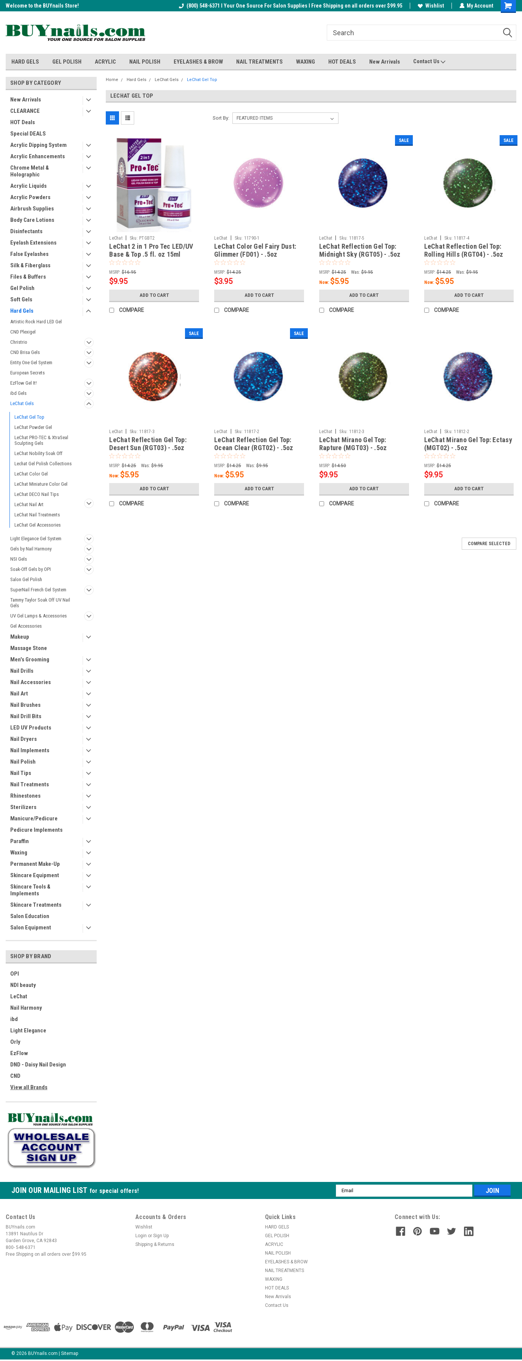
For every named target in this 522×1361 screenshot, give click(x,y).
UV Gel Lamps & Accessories (38, 616)
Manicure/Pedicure (34, 818)
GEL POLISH (67, 61)
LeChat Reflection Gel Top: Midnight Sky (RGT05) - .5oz (360, 250)
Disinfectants (26, 231)
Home (112, 79)
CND (15, 1076)
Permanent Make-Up (35, 864)
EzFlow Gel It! (23, 383)
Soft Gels (21, 299)
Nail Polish (23, 761)
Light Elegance (28, 1030)
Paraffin (19, 841)
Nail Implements (29, 750)
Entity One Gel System (31, 362)
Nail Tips (20, 773)
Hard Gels (21, 310)
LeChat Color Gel (31, 474)
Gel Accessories (26, 626)
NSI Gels (18, 559)
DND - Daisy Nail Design (38, 1064)
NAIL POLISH (144, 61)
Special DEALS (28, 133)
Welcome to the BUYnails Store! (42, 6)
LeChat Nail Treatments (37, 515)
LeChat (18, 996)
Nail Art (19, 693)
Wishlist (430, 6)
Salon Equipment (30, 927)
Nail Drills (21, 670)
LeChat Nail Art (29, 504)
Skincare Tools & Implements (30, 890)
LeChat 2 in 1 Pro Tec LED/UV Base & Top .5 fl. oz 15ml (151, 250)
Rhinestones (25, 795)
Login (141, 1235)
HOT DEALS (342, 61)
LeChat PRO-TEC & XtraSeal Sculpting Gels (41, 440)
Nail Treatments (29, 784)
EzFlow (19, 1053)
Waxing (18, 852)
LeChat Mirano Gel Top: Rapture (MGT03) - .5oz (353, 444)
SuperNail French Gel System (38, 589)
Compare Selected (489, 543)
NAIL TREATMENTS (259, 61)
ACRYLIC (105, 61)
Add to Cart (154, 295)
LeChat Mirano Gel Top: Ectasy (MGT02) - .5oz (468, 444)
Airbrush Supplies (32, 208)
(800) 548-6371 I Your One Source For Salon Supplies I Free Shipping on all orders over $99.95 (290, 6)
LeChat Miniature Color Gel (40, 484)
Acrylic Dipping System (38, 145)
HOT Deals (22, 122)
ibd (14, 1019)
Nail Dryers (23, 739)
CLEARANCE (25, 111)
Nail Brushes (25, 705)
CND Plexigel (23, 332)
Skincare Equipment (34, 875)
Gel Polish (22, 288)
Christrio (18, 342)
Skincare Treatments (35, 904)
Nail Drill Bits (25, 716)
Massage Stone (28, 648)
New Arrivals (384, 61)
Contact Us (429, 61)
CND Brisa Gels (25, 352)
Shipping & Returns (154, 1244)
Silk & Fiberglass (30, 265)
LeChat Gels (22, 403)
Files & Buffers (28, 276)
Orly (15, 1041)
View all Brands (28, 1087)
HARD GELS (25, 61)
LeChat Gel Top (29, 417)
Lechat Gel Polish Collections (43, 463)
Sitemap (69, 1353)
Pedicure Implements (36, 829)
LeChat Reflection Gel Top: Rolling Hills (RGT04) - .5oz (463, 250)
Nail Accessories (30, 682)
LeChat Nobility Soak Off (38, 453)
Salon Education (29, 916)
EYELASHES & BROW (198, 61)
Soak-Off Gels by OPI (30, 569)
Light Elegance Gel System (35, 538)
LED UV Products (30, 727)
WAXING (305, 61)
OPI (14, 973)
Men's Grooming (29, 659)
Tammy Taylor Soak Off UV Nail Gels (40, 602)
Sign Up (161, 1235)
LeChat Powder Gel (33, 427)
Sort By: (221, 118)
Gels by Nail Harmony (31, 549)
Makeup (19, 636)
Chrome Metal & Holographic (29, 171)
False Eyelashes (29, 254)
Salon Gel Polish (26, 579)
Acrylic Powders (30, 197)
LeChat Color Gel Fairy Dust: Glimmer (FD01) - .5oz (255, 250)
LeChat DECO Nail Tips (36, 494)
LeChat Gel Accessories (37, 525)
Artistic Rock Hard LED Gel (36, 321)
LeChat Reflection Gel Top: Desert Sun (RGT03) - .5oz (148, 444)
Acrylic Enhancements (37, 156)
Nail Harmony (26, 1007)
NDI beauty (23, 985)
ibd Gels (18, 393)
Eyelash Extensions (33, 242)
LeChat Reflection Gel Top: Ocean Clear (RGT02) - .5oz (253, 444)
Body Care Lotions (32, 220)
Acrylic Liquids (28, 185)
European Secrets (27, 373)
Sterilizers (23, 807)
